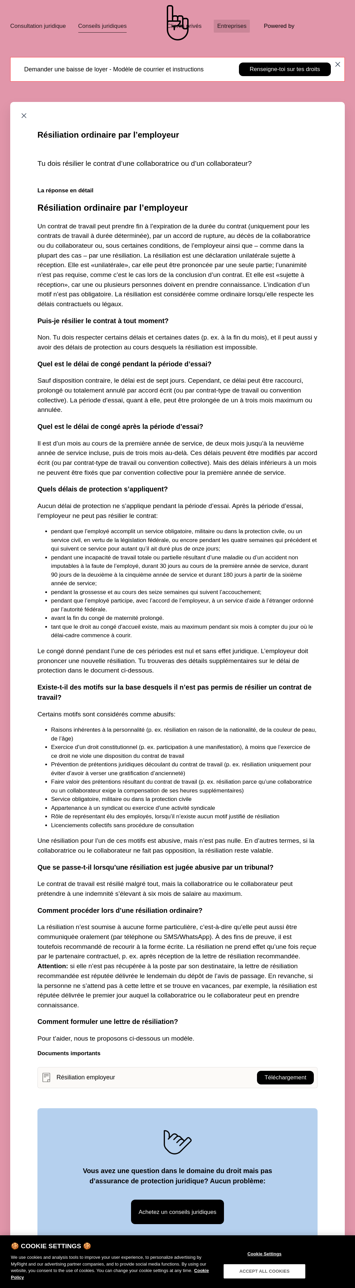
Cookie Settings (264, 1261)
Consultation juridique (38, 26)
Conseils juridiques (102, 26)
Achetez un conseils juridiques (177, 1212)
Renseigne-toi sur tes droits (284, 69)
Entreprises (231, 26)
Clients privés (184, 26)
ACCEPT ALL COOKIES (264, 1279)
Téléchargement (285, 1077)
